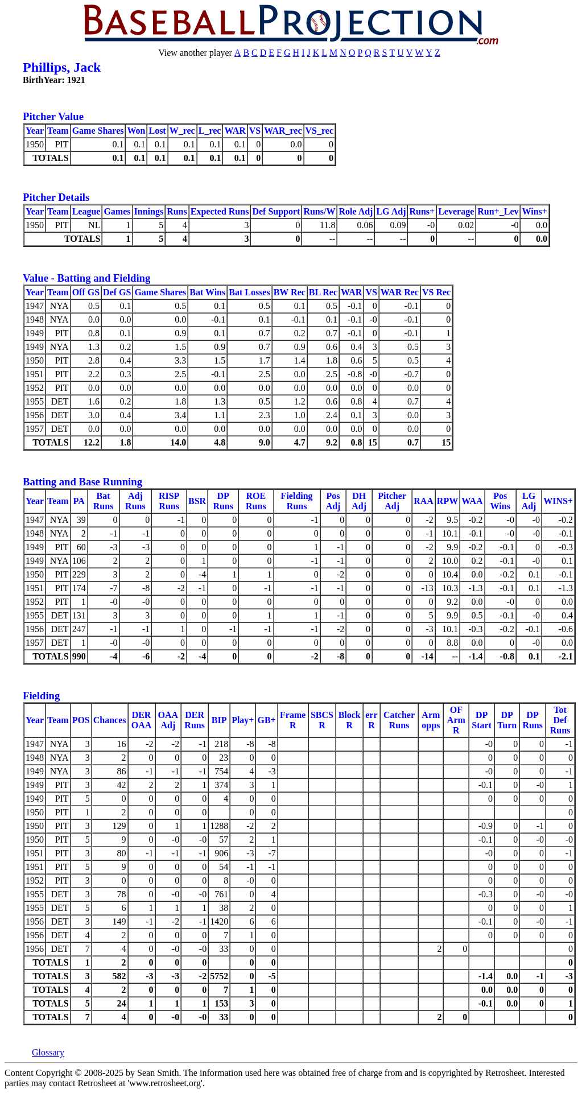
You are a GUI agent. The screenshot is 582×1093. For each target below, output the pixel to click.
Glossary (48, 1052)
